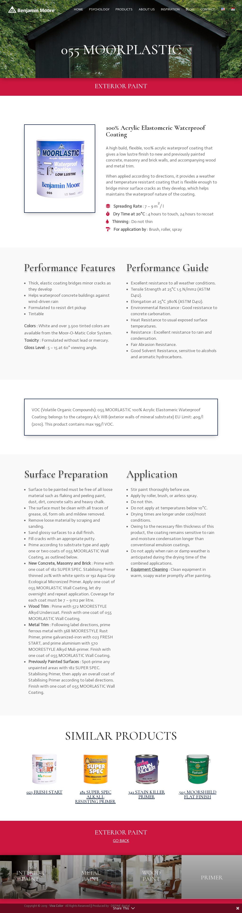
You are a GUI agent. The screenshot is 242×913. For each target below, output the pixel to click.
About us (147, 9)
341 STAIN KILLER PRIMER (146, 794)
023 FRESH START (44, 792)
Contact (207, 9)
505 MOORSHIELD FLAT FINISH (197, 794)
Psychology (99, 9)
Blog (190, 9)
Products (124, 9)
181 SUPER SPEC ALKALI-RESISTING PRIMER (95, 796)
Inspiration (170, 9)
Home (78, 9)
